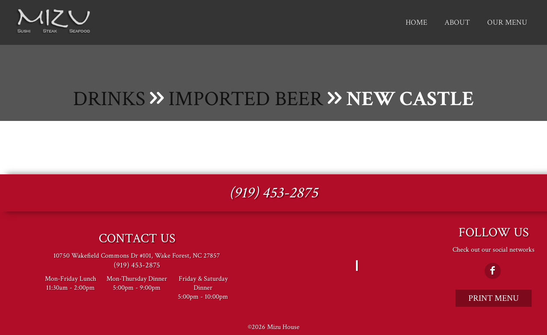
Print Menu (493, 298)
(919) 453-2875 (273, 193)
